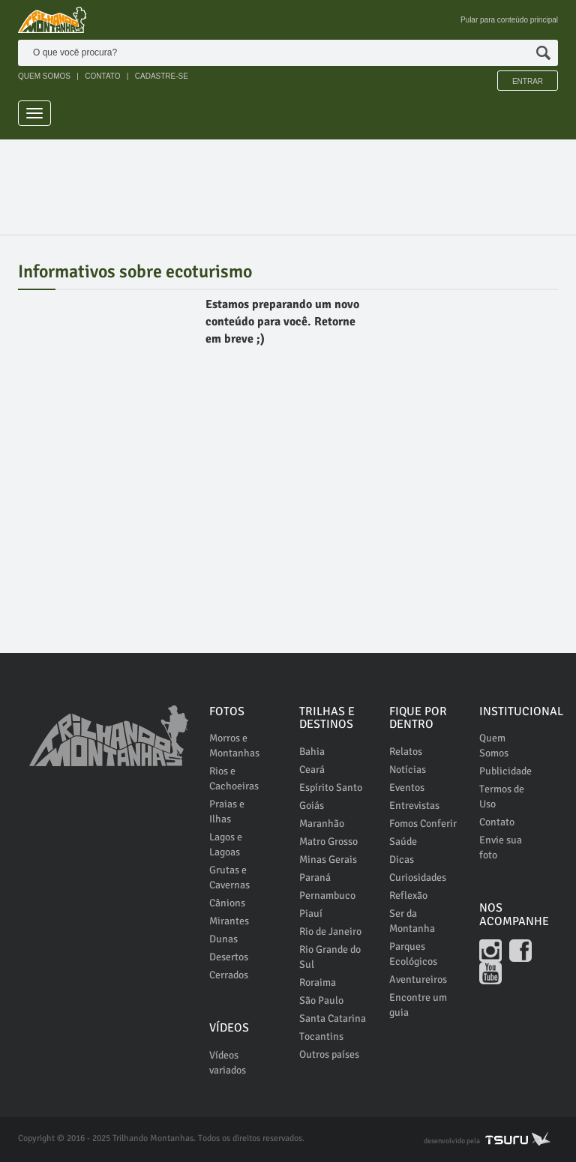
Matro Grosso (328, 841)
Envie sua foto (500, 847)
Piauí (310, 913)
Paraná (315, 877)
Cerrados (228, 975)
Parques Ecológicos (413, 954)
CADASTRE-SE (161, 76)
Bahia (312, 751)
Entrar (527, 81)
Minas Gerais (328, 859)
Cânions (227, 903)
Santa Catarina (332, 1018)
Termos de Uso (501, 796)
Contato (496, 822)
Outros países (329, 1054)
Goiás (311, 805)
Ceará (312, 769)
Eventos (406, 787)
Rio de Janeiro (330, 931)
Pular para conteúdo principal (509, 20)
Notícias (407, 769)
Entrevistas (414, 805)
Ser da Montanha (412, 921)
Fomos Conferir (423, 823)
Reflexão (408, 895)
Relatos (405, 751)
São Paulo (321, 1000)
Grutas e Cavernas (229, 877)
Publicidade (505, 771)
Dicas (401, 859)
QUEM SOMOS (44, 76)
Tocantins (321, 1036)
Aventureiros (418, 979)
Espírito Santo (330, 787)
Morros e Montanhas (234, 745)
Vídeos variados (227, 1063)
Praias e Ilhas (226, 811)
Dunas (223, 939)
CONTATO (102, 76)
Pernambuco (327, 895)
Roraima (317, 982)
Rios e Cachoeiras (234, 778)
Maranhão (321, 823)
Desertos (228, 957)
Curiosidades (417, 877)
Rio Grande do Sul (330, 957)
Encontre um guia (418, 1005)
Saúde (403, 841)
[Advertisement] (291, 180)
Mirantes (229, 921)
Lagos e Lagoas (225, 844)
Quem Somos (493, 745)
